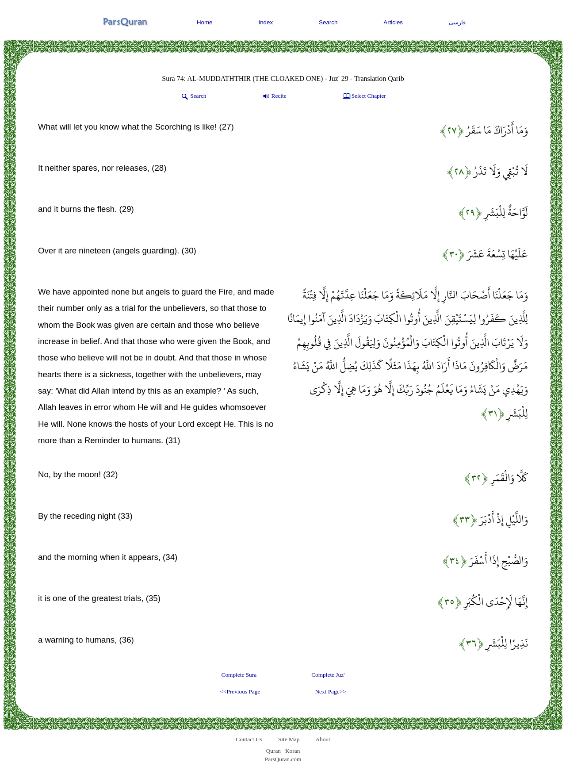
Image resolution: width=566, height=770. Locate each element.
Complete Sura (239, 674)
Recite (274, 96)
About (322, 739)
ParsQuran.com (283, 759)
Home (205, 22)
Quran (273, 750)
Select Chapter (363, 96)
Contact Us (249, 739)
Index (266, 22)
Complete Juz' (327, 674)
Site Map (289, 739)
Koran (292, 750)
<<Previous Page (240, 691)
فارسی (457, 22)
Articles (393, 22)
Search (328, 22)
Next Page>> (330, 691)
